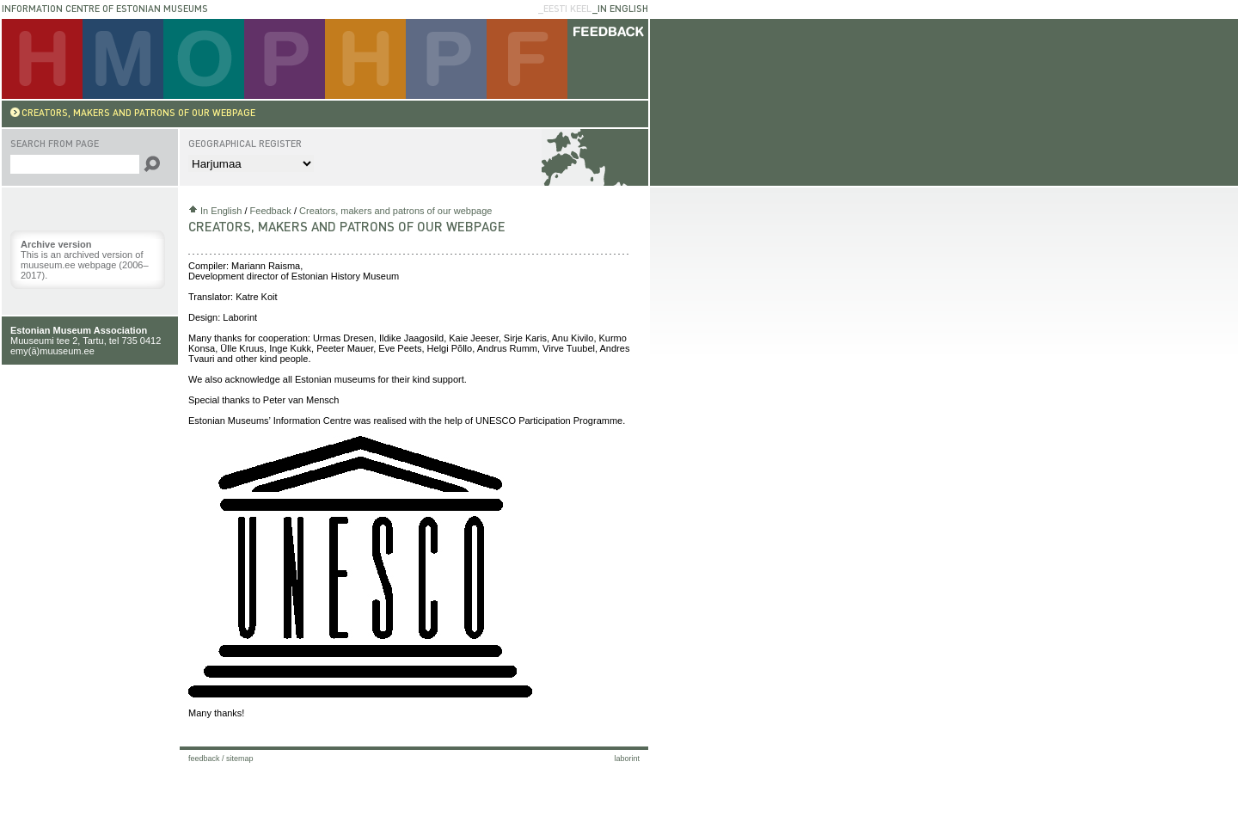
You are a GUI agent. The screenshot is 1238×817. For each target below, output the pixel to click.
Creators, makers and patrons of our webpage (395, 211)
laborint (627, 758)
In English (221, 211)
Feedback (270, 211)
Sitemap (240, 758)
